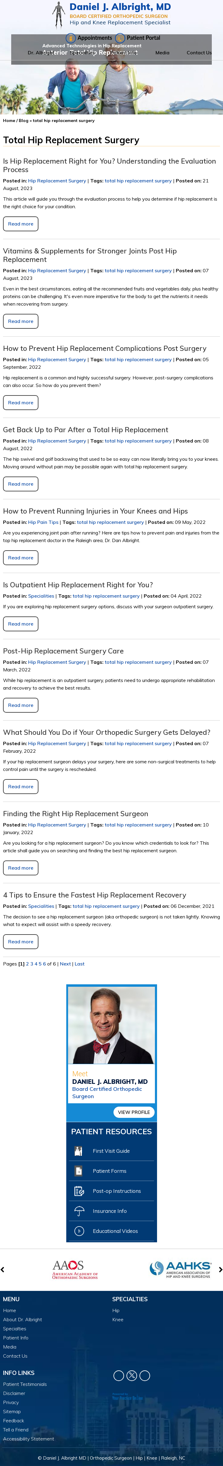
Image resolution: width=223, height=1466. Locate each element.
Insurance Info (100, 1211)
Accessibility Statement (28, 1439)
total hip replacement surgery (138, 181)
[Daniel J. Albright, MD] (111, 16)
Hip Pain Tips (43, 522)
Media (162, 52)
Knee (117, 1319)
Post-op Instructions (107, 1191)
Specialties (82, 52)
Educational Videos (106, 1231)
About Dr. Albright (22, 1319)
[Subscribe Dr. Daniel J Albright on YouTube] (144, 1375)
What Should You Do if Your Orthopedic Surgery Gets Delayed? (107, 732)
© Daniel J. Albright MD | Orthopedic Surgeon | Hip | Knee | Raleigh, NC (111, 1458)
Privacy (11, 1402)
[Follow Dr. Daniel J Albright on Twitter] (131, 1375)
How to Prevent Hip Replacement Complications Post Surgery (104, 348)
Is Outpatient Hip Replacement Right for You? (78, 584)
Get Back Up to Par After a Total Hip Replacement (85, 429)
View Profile (134, 1112)
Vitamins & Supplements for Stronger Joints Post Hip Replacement (90, 255)
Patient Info (123, 52)
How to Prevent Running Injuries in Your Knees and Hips (95, 511)
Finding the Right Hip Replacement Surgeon (76, 813)
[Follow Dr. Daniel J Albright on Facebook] (118, 1375)
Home (10, 52)
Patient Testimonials (25, 1384)
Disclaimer (14, 1393)
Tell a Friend (15, 1430)
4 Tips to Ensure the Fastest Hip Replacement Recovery (94, 895)
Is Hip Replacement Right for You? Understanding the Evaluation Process (109, 165)
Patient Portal (137, 38)
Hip (116, 1310)
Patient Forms (100, 1171)
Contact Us (199, 52)
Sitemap (12, 1411)
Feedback (13, 1420)
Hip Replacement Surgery (57, 181)
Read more (20, 224)
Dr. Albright (41, 52)
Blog (23, 120)
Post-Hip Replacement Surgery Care (64, 650)
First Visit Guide (102, 1151)
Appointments (89, 38)
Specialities (41, 596)
